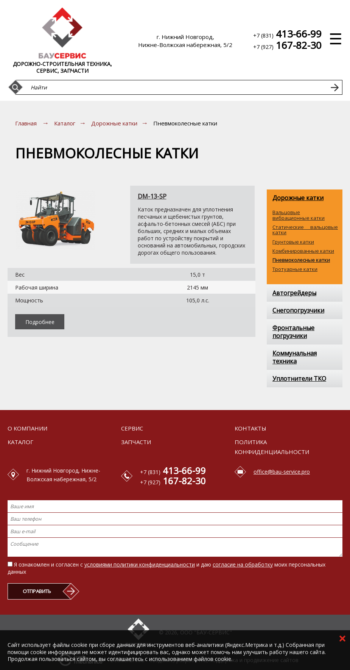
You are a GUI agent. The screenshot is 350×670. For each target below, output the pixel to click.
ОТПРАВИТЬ (37, 591)
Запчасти (136, 442)
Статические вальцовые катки (305, 229)
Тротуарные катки (294, 269)
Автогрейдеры (294, 293)
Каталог (64, 123)
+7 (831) (287, 35)
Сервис (132, 428)
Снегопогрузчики (298, 310)
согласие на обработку (243, 564)
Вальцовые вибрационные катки (298, 215)
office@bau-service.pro (282, 471)
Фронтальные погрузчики (293, 332)
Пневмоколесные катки (301, 260)
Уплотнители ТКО (299, 378)
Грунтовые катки (293, 241)
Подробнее (39, 322)
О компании (27, 428)
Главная (26, 123)
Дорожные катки (114, 123)
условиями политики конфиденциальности (139, 564)
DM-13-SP (152, 196)
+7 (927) (287, 46)
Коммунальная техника (294, 357)
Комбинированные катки (303, 251)
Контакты (250, 428)
